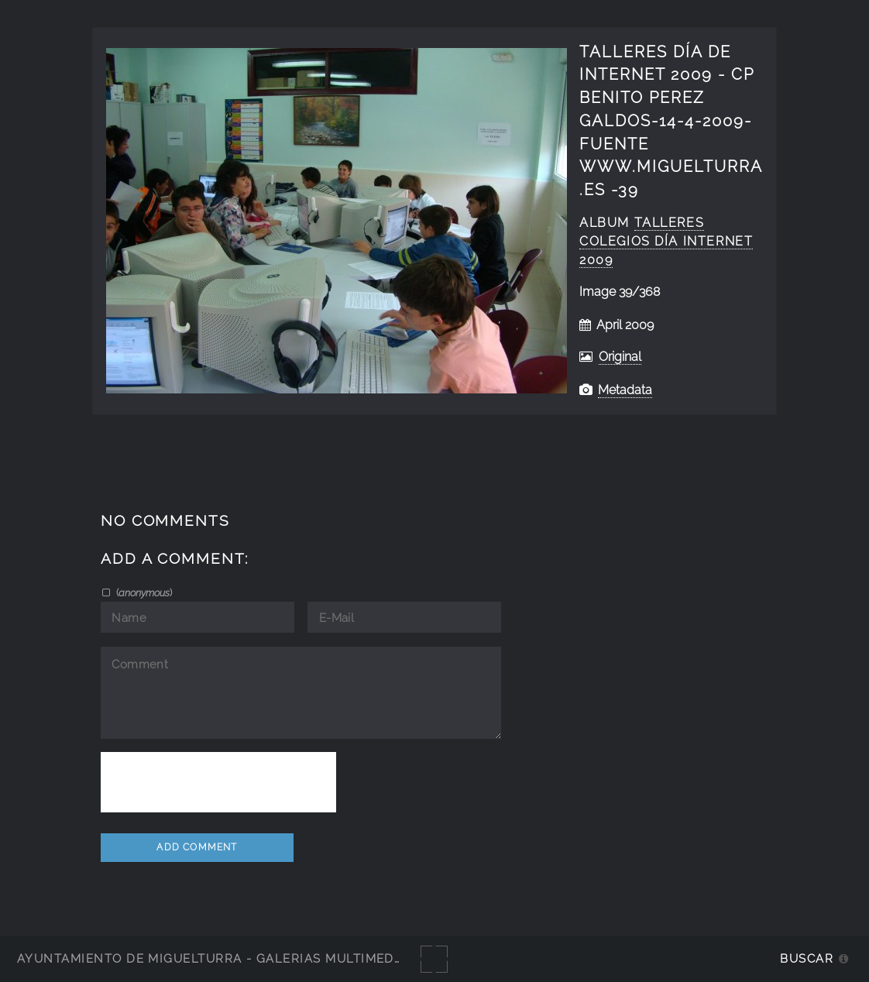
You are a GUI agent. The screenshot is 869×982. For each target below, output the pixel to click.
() (143, 592)
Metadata (625, 390)
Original (620, 356)
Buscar (806, 958)
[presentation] (218, 782)
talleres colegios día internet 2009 (666, 241)
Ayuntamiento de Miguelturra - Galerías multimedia (212, 958)
